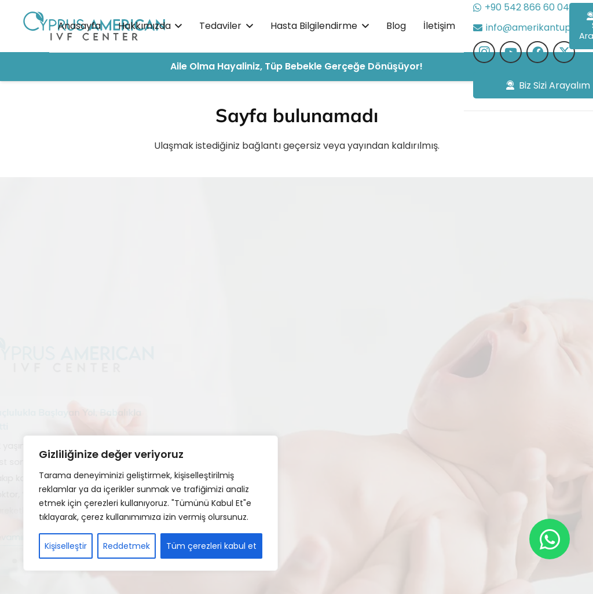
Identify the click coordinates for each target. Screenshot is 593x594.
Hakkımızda (250, 376)
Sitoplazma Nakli (365, 399)
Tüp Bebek (352, 376)
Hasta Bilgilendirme (267, 421)
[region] (150, 503)
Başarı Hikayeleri (261, 399)
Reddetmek (126, 546)
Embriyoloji (353, 465)
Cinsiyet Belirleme (368, 421)
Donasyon (351, 443)
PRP (337, 510)
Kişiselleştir (66, 546)
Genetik (346, 487)
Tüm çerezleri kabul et (211, 546)
